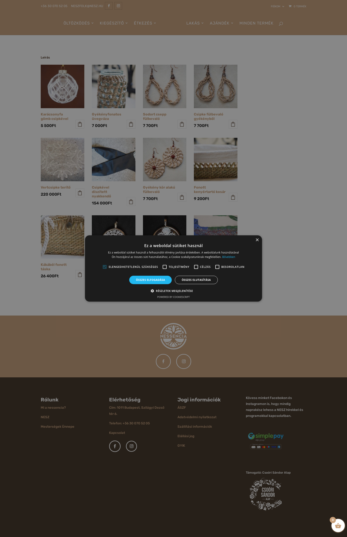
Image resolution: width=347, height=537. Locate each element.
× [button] (257, 240)
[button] (104, 267)
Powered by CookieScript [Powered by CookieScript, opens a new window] (173, 297)
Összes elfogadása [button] (150, 280)
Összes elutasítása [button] (196, 280)
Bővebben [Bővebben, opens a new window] (228, 257)
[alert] (173, 268)
